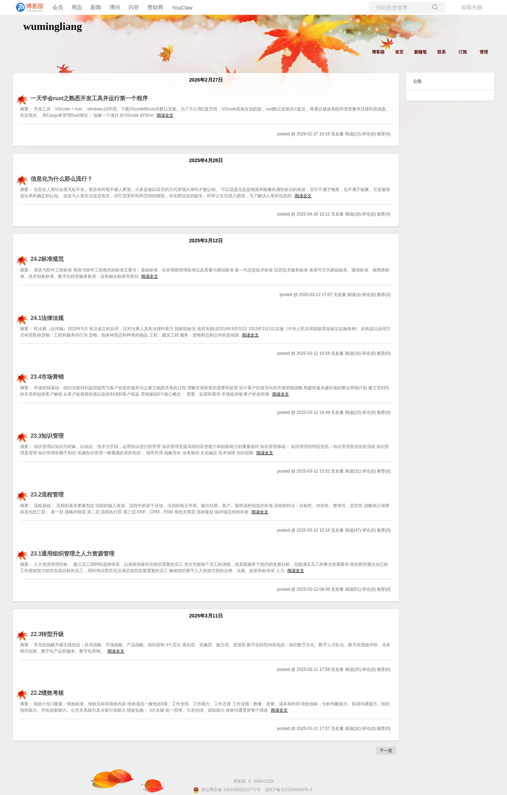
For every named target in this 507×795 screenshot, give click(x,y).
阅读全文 (165, 115)
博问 (114, 7)
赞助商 (155, 7)
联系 (441, 52)
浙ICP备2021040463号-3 (288, 789)
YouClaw (182, 8)
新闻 (95, 7)
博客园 (378, 52)
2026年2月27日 (206, 80)
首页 (399, 52)
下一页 (386, 750)
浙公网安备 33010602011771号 (227, 789)
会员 (57, 7)
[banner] (28, 7)
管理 (484, 52)
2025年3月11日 (206, 615)
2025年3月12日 (206, 240)
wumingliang (52, 26)
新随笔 (420, 52)
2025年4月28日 (206, 160)
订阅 (462, 52)
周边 (76, 7)
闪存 (134, 7)
